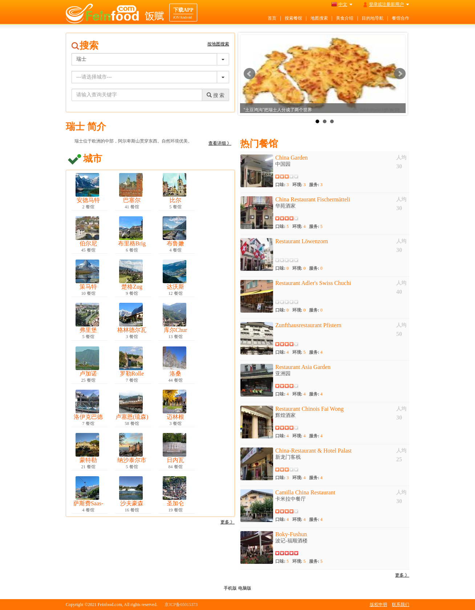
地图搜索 (319, 18)
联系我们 (400, 604)
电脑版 (244, 588)
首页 (272, 18)
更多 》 (227, 522)
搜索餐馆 (293, 18)
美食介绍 (344, 18)
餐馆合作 (400, 18)
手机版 (230, 588)
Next (400, 74)
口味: (282, 184)
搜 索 (215, 95)
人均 (401, 157)
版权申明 (378, 604)
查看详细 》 (219, 143)
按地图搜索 (218, 44)
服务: (315, 184)
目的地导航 (372, 18)
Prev (249, 74)
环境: (299, 184)
